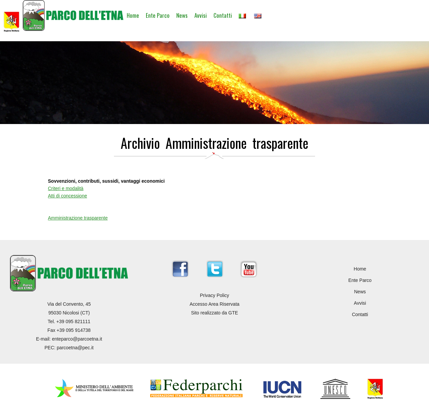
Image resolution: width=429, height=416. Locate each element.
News (182, 15)
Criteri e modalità (65, 188)
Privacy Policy (214, 295)
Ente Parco (158, 15)
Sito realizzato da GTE (214, 312)
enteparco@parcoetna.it (77, 339)
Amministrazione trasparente (78, 218)
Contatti (222, 15)
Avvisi (200, 15)
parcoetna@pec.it (75, 347)
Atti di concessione (67, 195)
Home (133, 15)
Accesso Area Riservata (215, 304)
